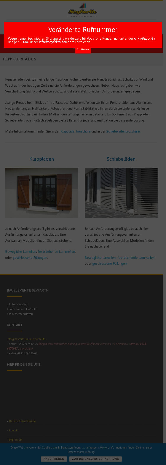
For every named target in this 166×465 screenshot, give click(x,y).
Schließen (83, 49)
